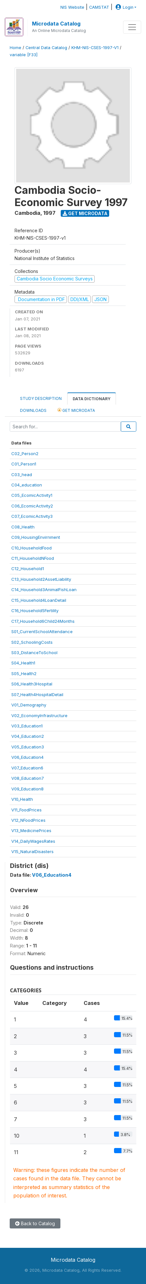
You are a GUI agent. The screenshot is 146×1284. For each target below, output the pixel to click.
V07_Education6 (27, 767)
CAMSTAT (99, 7)
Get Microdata (85, 213)
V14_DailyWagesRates (33, 841)
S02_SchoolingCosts (32, 642)
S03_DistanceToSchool (34, 652)
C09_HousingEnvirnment (35, 537)
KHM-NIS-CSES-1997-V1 (95, 47)
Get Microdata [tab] (76, 410)
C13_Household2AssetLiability (41, 579)
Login (123, 7)
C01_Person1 (23, 463)
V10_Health (22, 799)
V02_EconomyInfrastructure (39, 715)
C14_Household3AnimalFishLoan (44, 589)
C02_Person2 (24, 453)
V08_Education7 (27, 778)
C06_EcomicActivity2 (32, 505)
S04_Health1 (23, 662)
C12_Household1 (27, 568)
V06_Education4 (27, 757)
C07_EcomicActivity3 (32, 516)
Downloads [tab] (33, 410)
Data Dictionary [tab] (91, 398)
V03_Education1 (27, 725)
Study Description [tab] (41, 398)
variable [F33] (23, 54)
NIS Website (72, 7)
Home (15, 47)
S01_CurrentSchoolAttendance (42, 631)
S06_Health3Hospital (31, 683)
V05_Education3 (27, 746)
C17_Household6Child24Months (43, 621)
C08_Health (23, 526)
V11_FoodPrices (26, 809)
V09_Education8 (27, 788)
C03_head (21, 474)
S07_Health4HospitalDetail (37, 694)
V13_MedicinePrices (31, 830)
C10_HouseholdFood (31, 547)
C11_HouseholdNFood (32, 558)
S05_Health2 (23, 673)
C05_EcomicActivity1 (31, 495)
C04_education (26, 484)
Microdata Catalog (56, 23)
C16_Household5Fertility (34, 610)
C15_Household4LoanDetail (38, 600)
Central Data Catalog (46, 47)
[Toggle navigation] (132, 27)
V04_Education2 (27, 736)
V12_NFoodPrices (28, 820)
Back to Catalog (35, 1223)
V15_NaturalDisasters (32, 851)
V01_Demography (28, 704)
